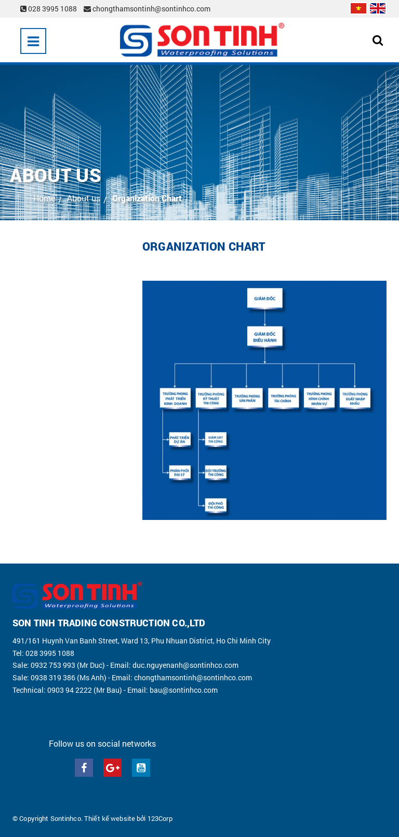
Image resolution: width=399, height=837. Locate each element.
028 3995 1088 (49, 8)
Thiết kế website (109, 818)
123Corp (160, 818)
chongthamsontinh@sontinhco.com (147, 8)
